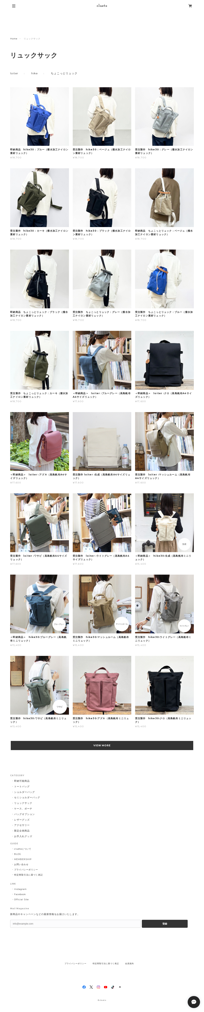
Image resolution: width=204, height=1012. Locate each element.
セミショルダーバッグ (27, 797)
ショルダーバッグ (24, 792)
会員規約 (129, 963)
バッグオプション (24, 814)
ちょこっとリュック (64, 73)
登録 (164, 923)
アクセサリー (22, 825)
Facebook (20, 894)
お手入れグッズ (23, 836)
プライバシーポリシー (26, 869)
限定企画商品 (22, 830)
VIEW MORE (102, 745)
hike (34, 73)
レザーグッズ (22, 819)
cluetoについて (22, 848)
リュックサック (23, 802)
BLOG (17, 854)
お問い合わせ (21, 864)
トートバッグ (22, 786)
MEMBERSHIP (23, 859)
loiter (14, 73)
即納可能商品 (22, 780)
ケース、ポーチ (23, 808)
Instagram (20, 889)
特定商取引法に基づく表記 (28, 874)
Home (13, 38)
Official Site (21, 899)
